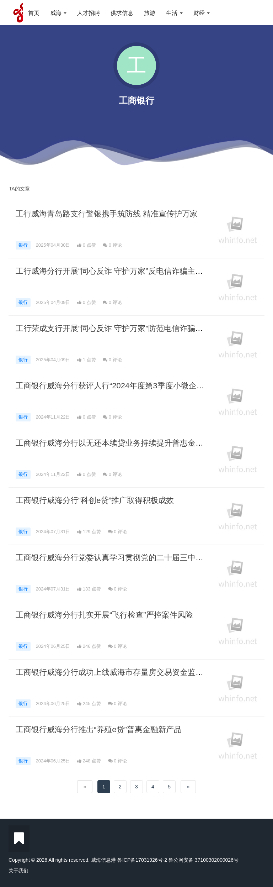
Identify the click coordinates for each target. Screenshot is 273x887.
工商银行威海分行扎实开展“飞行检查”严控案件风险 (104, 614)
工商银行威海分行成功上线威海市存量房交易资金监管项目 (117, 672)
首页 (33, 13)
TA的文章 (19, 188)
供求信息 (122, 13)
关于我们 (18, 870)
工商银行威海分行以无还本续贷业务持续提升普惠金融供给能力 (125, 443)
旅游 (149, 13)
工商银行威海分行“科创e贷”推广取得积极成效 (95, 500)
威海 (58, 13)
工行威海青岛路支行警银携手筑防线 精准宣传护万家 (107, 213)
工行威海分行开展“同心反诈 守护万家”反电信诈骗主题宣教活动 (125, 271)
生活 (174, 13)
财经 (201, 13)
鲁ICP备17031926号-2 (142, 860)
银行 (23, 245)
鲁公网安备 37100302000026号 (203, 860)
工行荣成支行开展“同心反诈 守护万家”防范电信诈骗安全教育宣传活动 (137, 328)
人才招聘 (88, 13)
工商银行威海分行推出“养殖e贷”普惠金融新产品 (99, 729)
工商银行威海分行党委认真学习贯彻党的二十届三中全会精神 (121, 557)
